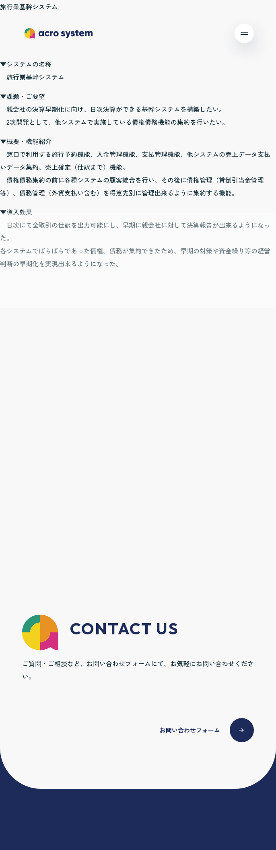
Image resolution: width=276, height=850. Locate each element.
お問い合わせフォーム (190, 730)
